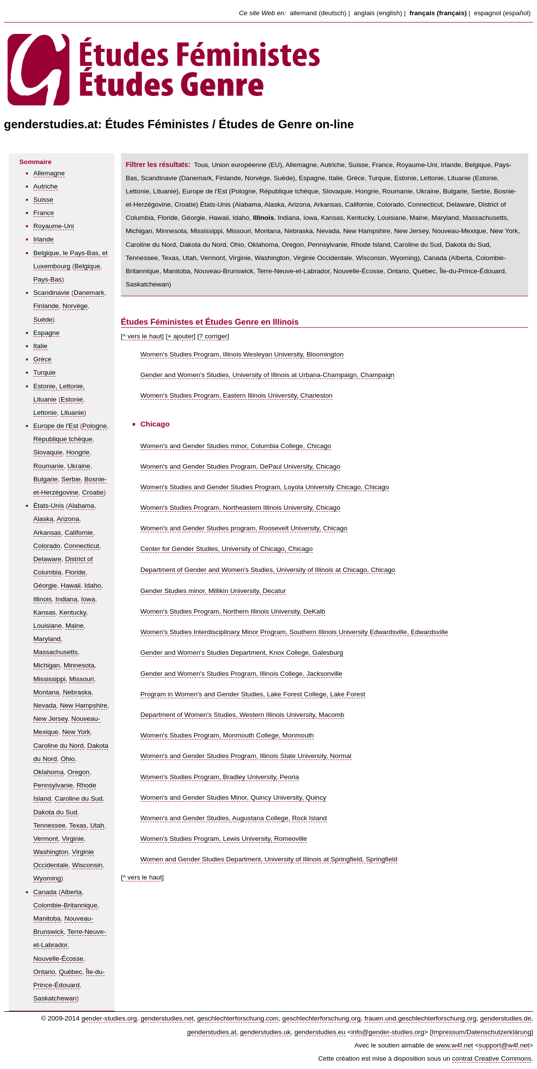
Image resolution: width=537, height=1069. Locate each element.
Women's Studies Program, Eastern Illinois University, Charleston (236, 395)
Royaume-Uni (53, 226)
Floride (75, 572)
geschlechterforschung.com (238, 1018)
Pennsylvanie (53, 785)
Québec (70, 971)
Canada (45, 892)
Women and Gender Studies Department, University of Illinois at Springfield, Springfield (268, 859)
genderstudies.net (166, 1018)
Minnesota (79, 665)
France (43, 212)
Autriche (45, 186)
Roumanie (48, 466)
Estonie (72, 399)
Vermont (45, 838)
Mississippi (49, 679)
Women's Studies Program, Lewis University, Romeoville (223, 838)
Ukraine (79, 466)
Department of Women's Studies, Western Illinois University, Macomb (242, 714)
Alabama (81, 505)
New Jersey (50, 718)
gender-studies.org (109, 1018)
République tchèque (63, 439)
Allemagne (49, 173)
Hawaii (71, 585)
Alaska (43, 519)
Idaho (92, 585)
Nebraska (77, 692)
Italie (40, 346)
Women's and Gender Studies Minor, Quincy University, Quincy (233, 797)
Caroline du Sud (79, 798)
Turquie (44, 372)
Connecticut (81, 545)
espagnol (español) (502, 13)
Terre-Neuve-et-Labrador (293, 271)
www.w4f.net (454, 1045)
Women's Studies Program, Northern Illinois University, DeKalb (233, 611)
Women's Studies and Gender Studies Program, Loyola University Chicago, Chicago (264, 487)
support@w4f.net (504, 1045)
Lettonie (45, 412)
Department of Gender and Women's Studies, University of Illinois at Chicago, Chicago (268, 569)
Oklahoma (48, 772)
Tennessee (49, 825)
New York (76, 732)
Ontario (44, 971)
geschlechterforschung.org (321, 1018)
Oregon (79, 772)
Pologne (94, 425)
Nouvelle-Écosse (58, 958)
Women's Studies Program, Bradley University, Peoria (219, 777)
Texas (78, 825)
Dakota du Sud (55, 812)
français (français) (438, 13)
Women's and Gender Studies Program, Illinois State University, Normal (245, 756)
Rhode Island (370, 244)
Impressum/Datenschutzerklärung (481, 1032)
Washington (50, 851)
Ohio (68, 758)
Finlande (46, 305)
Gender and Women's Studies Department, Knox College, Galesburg (241, 652)
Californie (79, 532)
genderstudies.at (211, 1032)
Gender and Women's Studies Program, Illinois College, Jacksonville (241, 673)
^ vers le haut (142, 336)
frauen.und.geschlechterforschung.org (420, 1018)
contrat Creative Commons (492, 1058)
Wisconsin (87, 865)
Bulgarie (45, 479)
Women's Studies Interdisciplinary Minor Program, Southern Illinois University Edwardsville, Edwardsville (294, 632)
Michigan (46, 665)
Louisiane (47, 625)
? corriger (213, 336)
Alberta (71, 892)
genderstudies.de (505, 1018)
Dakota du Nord (203, 244)
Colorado (46, 545)
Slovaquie (48, 452)
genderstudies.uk (265, 1032)
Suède (42, 319)
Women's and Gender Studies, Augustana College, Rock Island (233, 818)
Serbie (70, 479)
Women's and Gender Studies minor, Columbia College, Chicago (235, 446)
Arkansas (47, 532)
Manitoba (47, 918)
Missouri (81, 679)
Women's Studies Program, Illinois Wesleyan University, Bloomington (242, 354)
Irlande (43, 239)
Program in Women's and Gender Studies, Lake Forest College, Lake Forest (252, 694)
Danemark (88, 292)
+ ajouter (180, 336)
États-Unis (48, 505)
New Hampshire (83, 705)
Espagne (46, 332)
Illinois (42, 599)
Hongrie (78, 452)
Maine (75, 625)
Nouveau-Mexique (459, 231)
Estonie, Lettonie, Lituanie (432, 178)
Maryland (47, 638)
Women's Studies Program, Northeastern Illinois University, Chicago (240, 507)
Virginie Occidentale (322, 257)
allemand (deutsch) (318, 13)
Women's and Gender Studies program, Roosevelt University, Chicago (244, 528)
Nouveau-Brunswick (223, 271)
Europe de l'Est (55, 425)
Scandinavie (51, 292)
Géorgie (45, 585)
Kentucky (72, 612)
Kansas (44, 612)
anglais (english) (378, 13)
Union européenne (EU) (247, 164)
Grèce (42, 359)
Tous (201, 164)
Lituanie (72, 412)
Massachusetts (55, 652)
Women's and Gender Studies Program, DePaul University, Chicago (240, 466)
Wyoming (47, 878)
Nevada (44, 705)
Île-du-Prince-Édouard (472, 271)
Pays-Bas (47, 279)
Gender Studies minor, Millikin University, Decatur (213, 590)
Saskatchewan (54, 998)
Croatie (93, 492)
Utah (97, 825)
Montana (46, 692)
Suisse (43, 199)
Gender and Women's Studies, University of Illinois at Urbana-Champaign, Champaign (267, 375)
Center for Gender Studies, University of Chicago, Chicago (226, 548)
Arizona (68, 519)
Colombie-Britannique (65, 905)
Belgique (87, 266)
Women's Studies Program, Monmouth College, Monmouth (227, 735)
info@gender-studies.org (387, 1032)
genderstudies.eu (319, 1032)
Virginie (73, 838)
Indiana (66, 599)
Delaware (47, 559)
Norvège (75, 305)
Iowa (88, 599)
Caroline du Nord (58, 745)
